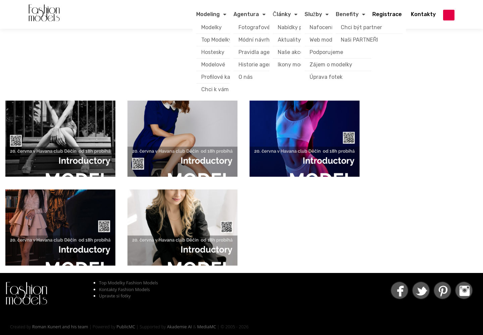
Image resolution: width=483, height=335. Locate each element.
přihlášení (448, 15)
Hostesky (212, 52)
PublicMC (125, 327)
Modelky (211, 27)
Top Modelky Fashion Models (128, 283)
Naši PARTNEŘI (359, 40)
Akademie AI (179, 327)
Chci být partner (361, 27)
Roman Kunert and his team (60, 327)
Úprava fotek (326, 77)
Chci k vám (215, 89)
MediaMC (206, 327)
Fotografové (254, 27)
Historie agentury (260, 64)
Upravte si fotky (115, 296)
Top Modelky (216, 40)
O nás (245, 77)
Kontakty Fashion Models (124, 289)
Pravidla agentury (261, 52)
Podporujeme (326, 52)
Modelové (213, 64)
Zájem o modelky (331, 64)
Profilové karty (219, 77)
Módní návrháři (257, 40)
